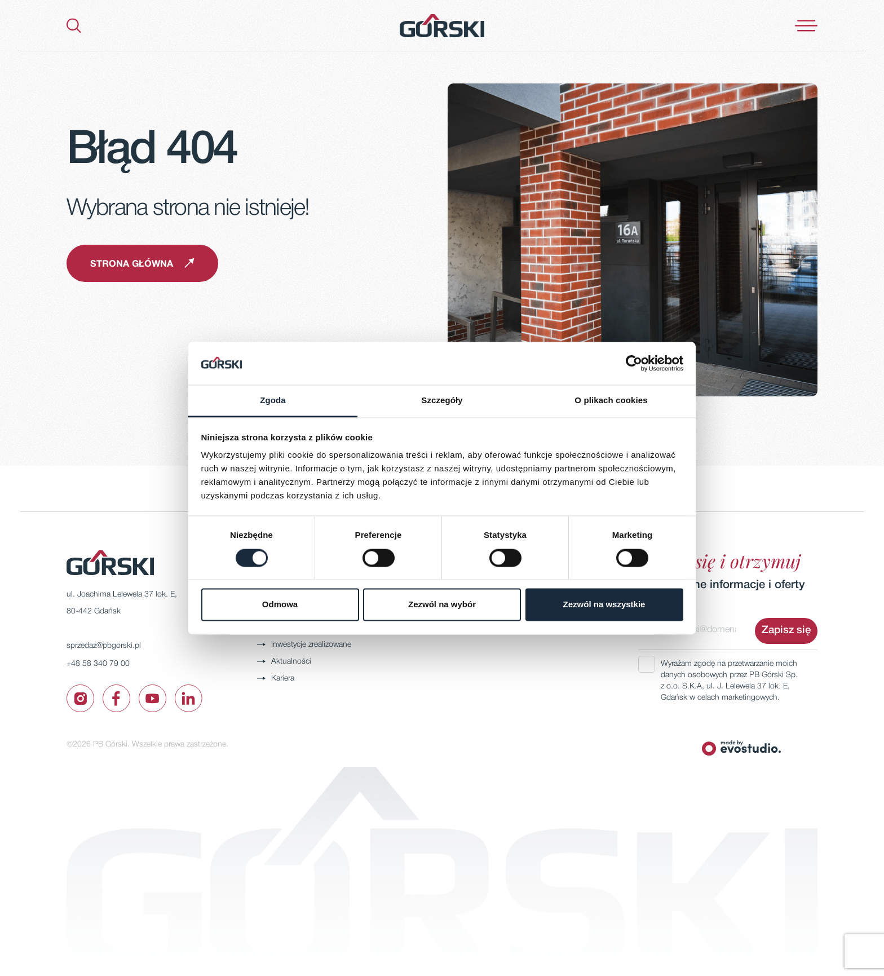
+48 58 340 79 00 (98, 664)
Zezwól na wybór (442, 605)
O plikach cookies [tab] (610, 400)
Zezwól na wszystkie (604, 605)
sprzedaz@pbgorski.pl (104, 646)
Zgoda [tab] (273, 400)
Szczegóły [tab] (441, 400)
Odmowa (280, 605)
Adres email (659, 606)
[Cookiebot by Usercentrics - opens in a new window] (634, 363)
